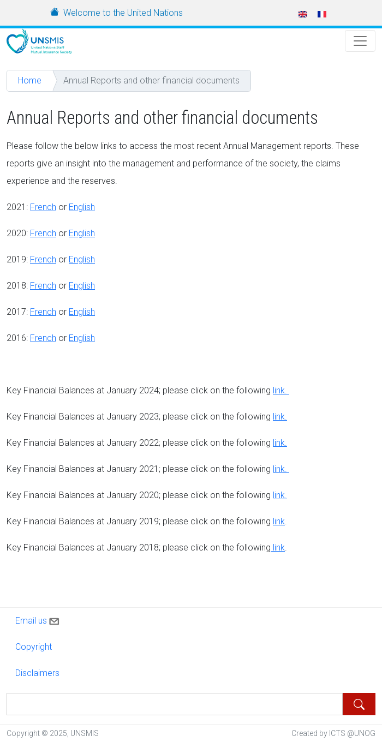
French (43, 207)
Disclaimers (37, 673)
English (82, 207)
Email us (38, 619)
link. (281, 390)
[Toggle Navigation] (360, 41)
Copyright (33, 647)
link (279, 495)
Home (29, 80)
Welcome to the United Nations (123, 13)
